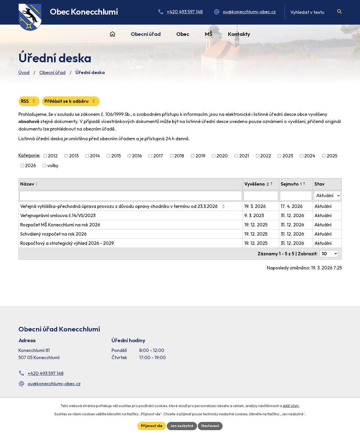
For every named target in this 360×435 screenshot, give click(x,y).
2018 (179, 156)
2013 (74, 156)
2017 (158, 156)
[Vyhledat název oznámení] (130, 196)
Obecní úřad (146, 34)
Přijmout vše (151, 425)
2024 (309, 156)
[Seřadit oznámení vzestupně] (37, 183)
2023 (287, 156)
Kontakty (239, 34)
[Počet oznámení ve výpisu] (329, 253)
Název (27, 184)
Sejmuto (291, 184)
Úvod (112, 34)
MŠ (208, 34)
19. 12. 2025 (255, 225)
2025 (332, 156)
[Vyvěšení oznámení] (261, 196)
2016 (137, 156)
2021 (244, 156)
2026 (30, 165)
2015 (116, 156)
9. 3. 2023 (254, 215)
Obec (182, 34)
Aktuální (323, 206)
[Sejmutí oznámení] (296, 196)
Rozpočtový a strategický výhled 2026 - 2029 (67, 243)
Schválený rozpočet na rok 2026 (53, 234)
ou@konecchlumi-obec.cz (249, 12)
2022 (265, 156)
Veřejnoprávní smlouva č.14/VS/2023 (57, 215)
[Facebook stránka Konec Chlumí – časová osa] (284, 350)
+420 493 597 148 (185, 12)
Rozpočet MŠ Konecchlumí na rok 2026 (60, 225)
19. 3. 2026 (255, 206)
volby (52, 165)
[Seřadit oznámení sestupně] (37, 185)
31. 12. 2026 (292, 215)
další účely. (291, 405)
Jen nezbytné (181, 425)
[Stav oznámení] (327, 195)
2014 (95, 156)
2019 (200, 156)
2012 (53, 156)
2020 (222, 156)
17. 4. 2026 (291, 206)
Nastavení (210, 425)
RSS (29, 101)
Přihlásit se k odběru (71, 101)
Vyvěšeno (256, 184)
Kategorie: (29, 155)
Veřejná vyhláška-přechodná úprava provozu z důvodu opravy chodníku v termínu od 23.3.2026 (123, 206)
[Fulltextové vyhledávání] (313, 12)
